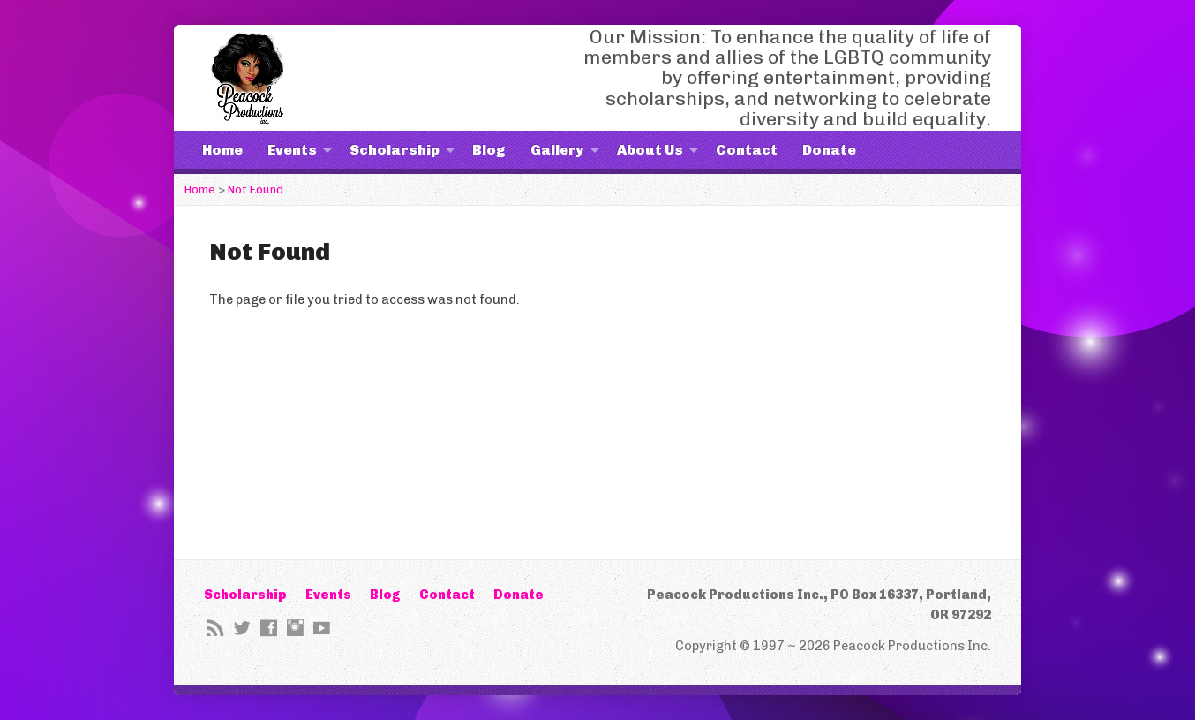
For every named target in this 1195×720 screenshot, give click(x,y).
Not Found (255, 189)
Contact (747, 149)
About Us (650, 149)
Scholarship (394, 149)
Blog (489, 149)
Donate (829, 149)
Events (292, 149)
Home (222, 149)
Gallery (557, 149)
